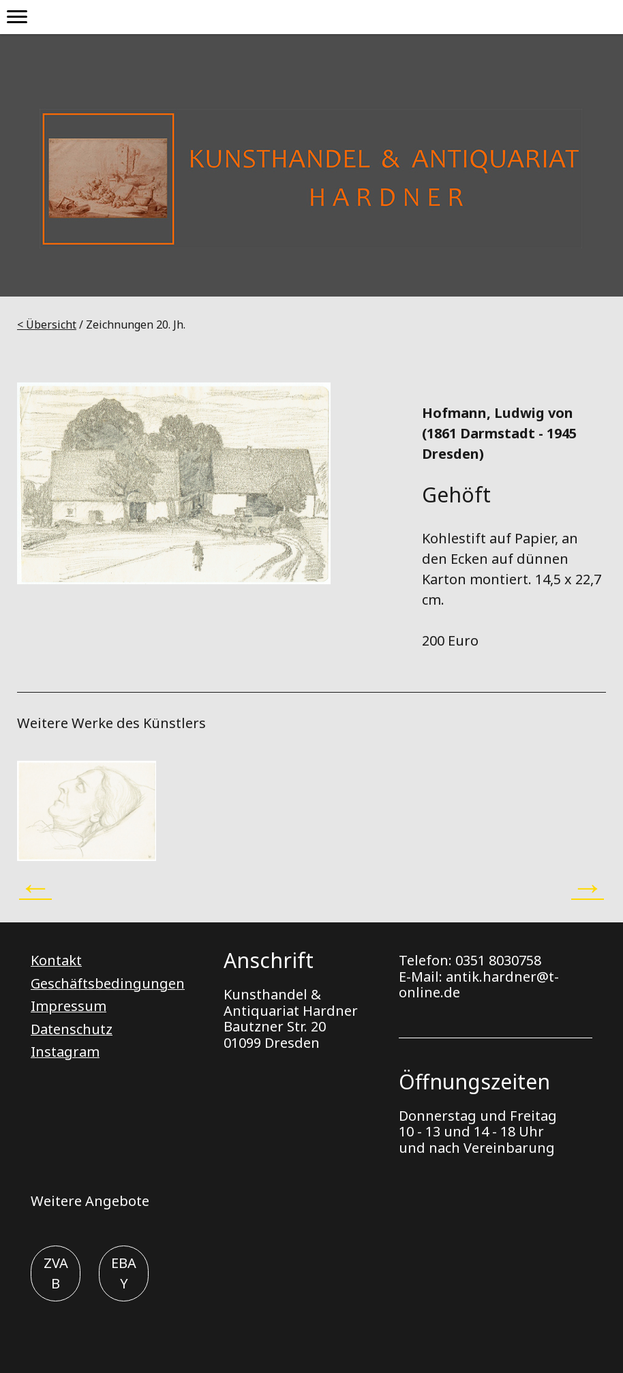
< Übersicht (46, 324)
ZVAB (56, 1273)
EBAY (123, 1273)
